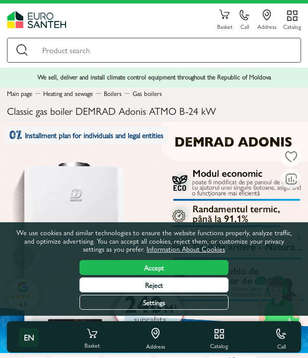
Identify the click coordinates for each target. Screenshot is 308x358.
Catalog (292, 26)
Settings (154, 302)
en (29, 337)
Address (266, 19)
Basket (224, 19)
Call (244, 20)
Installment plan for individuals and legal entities (86, 135)
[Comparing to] (291, 179)
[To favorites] (291, 157)
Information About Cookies (186, 249)
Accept (154, 267)
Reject (154, 285)
